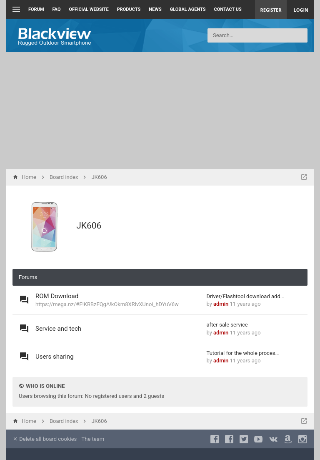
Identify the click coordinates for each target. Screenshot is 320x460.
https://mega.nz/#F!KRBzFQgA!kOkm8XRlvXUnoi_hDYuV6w (107, 304)
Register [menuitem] (271, 10)
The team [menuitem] (93, 439)
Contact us (228, 9)
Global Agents (188, 9)
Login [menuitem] (300, 10)
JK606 (88, 226)
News (155, 9)
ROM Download (56, 296)
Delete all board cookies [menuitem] (44, 439)
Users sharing (54, 356)
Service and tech (58, 328)
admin (220, 304)
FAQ (56, 9)
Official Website (89, 9)
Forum (36, 9)
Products (129, 9)
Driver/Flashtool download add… (245, 296)
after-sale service (227, 325)
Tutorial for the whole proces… (243, 353)
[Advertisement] (160, 110)
